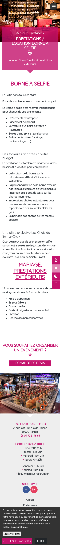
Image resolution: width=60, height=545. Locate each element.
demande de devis (30, 363)
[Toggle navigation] (53, 6)
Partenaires (30, 505)
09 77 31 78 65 (30, 435)
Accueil (30, 499)
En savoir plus (12, 537)
